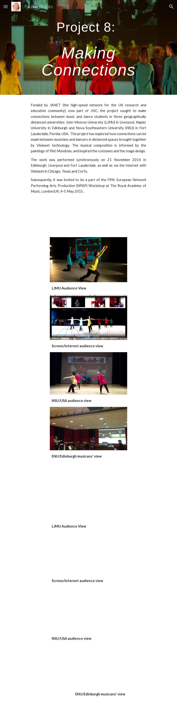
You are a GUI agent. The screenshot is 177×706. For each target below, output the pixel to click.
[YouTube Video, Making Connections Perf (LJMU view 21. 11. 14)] (88, 497)
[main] (88, 47)
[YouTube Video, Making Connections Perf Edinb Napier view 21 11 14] (88, 666)
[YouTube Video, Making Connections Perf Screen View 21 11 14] (88, 554)
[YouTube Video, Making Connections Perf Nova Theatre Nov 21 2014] (88, 609)
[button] (5, 6)
